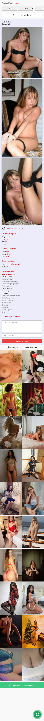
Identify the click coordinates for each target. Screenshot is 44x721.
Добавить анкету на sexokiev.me (22, 685)
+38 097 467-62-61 (15, 228)
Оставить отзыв (22, 341)
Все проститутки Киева (22, 15)
